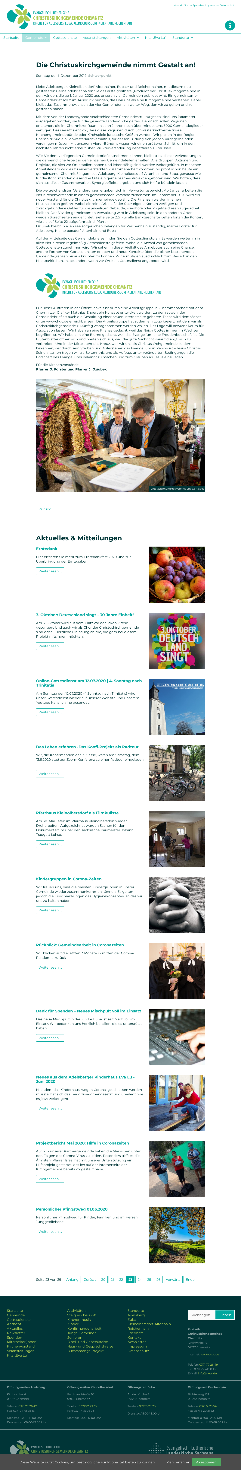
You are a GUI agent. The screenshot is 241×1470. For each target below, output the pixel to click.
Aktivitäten (126, 38)
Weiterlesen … (51, 571)
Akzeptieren (206, 1462)
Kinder (73, 1324)
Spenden (198, 5)
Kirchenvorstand (21, 1346)
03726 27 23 (147, 1406)
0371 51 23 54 (208, 1406)
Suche (188, 5)
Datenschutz (228, 5)
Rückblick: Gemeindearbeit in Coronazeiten (80, 945)
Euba (132, 1320)
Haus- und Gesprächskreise (90, 1346)
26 (158, 1279)
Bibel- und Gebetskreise (87, 1342)
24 (140, 1279)
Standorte (180, 38)
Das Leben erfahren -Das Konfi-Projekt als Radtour (87, 747)
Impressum (212, 5)
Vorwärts (173, 1279)
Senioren (74, 1337)
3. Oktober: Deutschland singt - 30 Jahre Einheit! (85, 614)
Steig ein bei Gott (82, 1315)
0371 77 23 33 (88, 1406)
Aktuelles (15, 1328)
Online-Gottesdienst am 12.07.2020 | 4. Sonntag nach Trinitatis (89, 683)
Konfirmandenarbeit (84, 1328)
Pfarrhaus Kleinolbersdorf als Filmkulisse (77, 813)
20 (103, 1279)
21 (112, 1279)
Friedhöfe (136, 1333)
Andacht (14, 1324)
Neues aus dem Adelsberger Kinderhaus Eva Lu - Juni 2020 (85, 1079)
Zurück (45, 509)
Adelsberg (136, 1315)
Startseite (11, 38)
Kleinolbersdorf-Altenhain (149, 1324)
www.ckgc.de (210, 1354)
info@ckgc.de (207, 1373)
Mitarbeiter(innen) (22, 1342)
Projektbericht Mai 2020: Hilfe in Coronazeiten (82, 1143)
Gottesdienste (65, 38)
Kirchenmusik (79, 1320)
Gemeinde (34, 38)
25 (149, 1279)
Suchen (224, 1315)
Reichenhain (138, 1328)
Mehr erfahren (178, 1462)
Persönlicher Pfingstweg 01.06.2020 (72, 1209)
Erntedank (46, 548)
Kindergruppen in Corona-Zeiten (69, 879)
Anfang (72, 1279)
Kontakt (179, 5)
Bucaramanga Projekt (85, 1351)
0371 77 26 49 (208, 1364)
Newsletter (16, 1333)
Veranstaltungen (97, 38)
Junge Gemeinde (82, 1333)
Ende (190, 1279)
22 (121, 1279)
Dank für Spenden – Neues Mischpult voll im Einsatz (88, 1011)
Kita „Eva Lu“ (155, 38)
